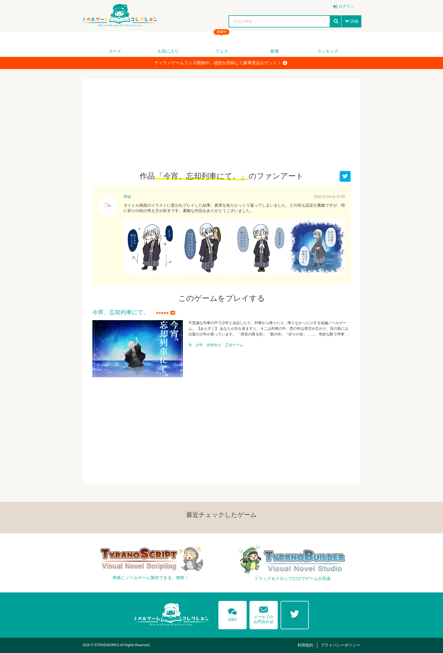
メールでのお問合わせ (263, 613)
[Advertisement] (221, 128)
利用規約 (305, 645)
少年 (199, 345)
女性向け (214, 345)
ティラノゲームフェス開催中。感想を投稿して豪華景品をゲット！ (220, 63)
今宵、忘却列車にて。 (120, 312)
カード (115, 51)
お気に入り (168, 51)
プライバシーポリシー (340, 645)
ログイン (346, 6)
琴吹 (127, 196)
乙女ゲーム (234, 345)
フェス (221, 51)
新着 (274, 51)
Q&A (232, 614)
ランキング (327, 51)
